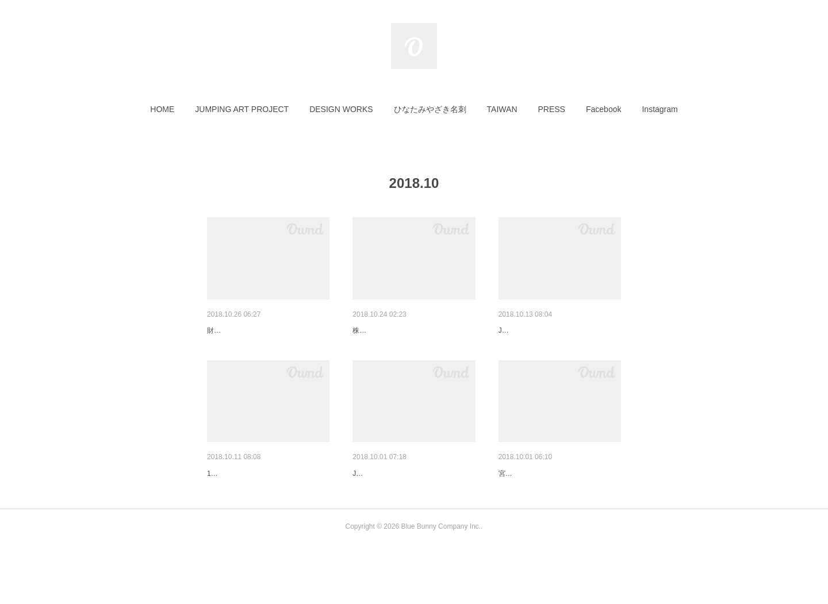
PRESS (551, 109)
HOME (162, 109)
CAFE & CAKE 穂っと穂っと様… (558, 503)
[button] (162, 109)
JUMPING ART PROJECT (242, 109)
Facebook (603, 109)
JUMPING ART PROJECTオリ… (557, 330)
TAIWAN (502, 109)
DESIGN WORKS (341, 109)
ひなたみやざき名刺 (430, 109)
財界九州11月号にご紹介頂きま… (268, 330)
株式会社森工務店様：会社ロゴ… (412, 330)
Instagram (659, 109)
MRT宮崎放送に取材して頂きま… (268, 503)
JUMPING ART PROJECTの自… (411, 503)
